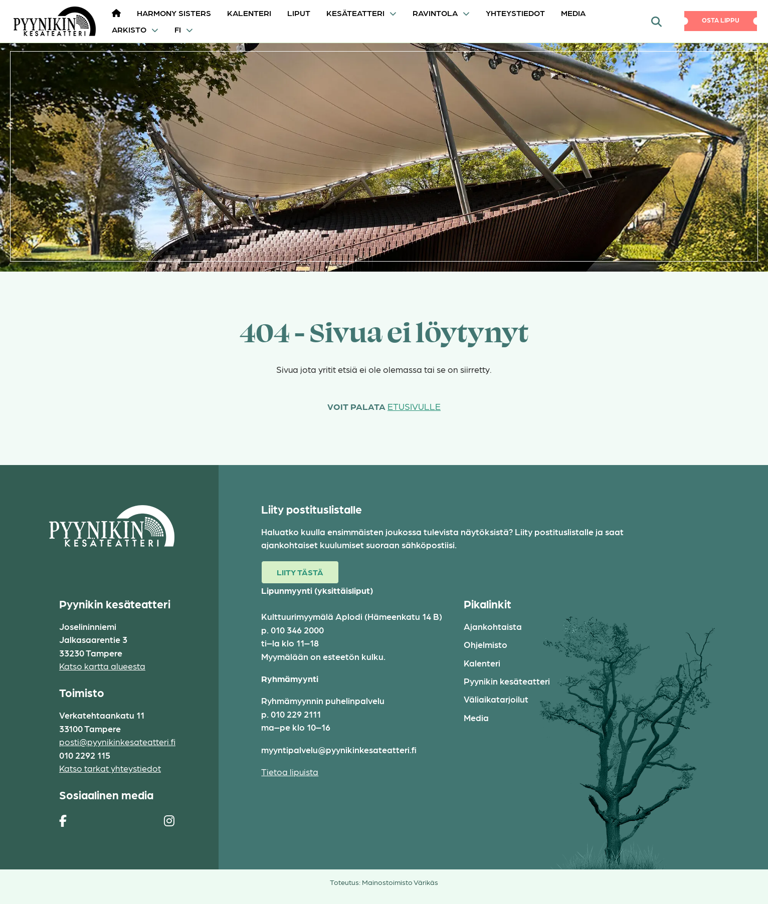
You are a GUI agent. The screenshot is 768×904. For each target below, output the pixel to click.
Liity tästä (300, 572)
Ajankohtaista (493, 626)
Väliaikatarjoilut (496, 699)
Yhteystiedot (515, 13)
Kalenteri (249, 13)
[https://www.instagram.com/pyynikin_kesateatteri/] (169, 820)
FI (177, 29)
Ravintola (435, 13)
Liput (298, 13)
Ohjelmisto (485, 644)
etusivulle (414, 406)
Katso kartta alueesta (102, 665)
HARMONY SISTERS (174, 13)
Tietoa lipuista (289, 771)
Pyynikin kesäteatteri (507, 680)
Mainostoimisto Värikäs (400, 881)
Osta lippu (720, 20)
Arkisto (129, 29)
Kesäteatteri (355, 13)
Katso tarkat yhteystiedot (110, 768)
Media (573, 13)
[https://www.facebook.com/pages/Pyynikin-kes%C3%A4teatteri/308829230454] (63, 820)
